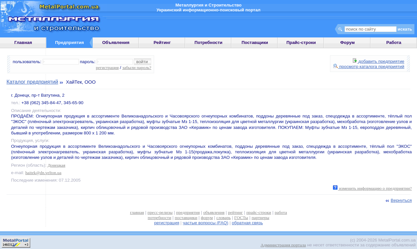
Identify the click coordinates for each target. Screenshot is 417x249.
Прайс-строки (301, 42)
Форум (347, 42)
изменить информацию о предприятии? (372, 188)
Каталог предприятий (32, 82)
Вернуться (398, 200)
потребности (159, 217)
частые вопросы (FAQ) (205, 222)
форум (207, 217)
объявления (213, 212)
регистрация (107, 67)
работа (281, 212)
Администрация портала (283, 244)
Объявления (116, 42)
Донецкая (56, 165)
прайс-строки (258, 212)
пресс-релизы (160, 212)
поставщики (186, 217)
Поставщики (254, 42)
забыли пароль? (136, 67)
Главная (23, 42)
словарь (223, 217)
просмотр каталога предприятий (368, 66)
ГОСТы (241, 217)
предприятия (188, 212)
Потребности (208, 42)
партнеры (260, 217)
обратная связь (247, 222)
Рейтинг (162, 42)
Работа (393, 42)
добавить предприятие (378, 61)
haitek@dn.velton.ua (43, 172)
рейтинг (235, 212)
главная (137, 212)
